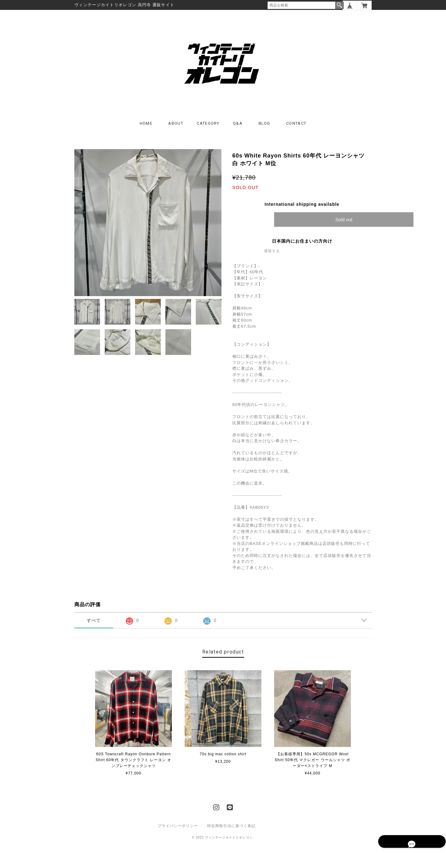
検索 (339, 5)
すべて (94, 623)
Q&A (238, 126)
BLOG (264, 126)
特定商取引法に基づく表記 (231, 829)
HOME (146, 126)
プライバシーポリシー (178, 829)
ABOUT (175, 126)
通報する (272, 254)
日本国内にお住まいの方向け (302, 244)
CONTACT (296, 126)
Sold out (343, 223)
